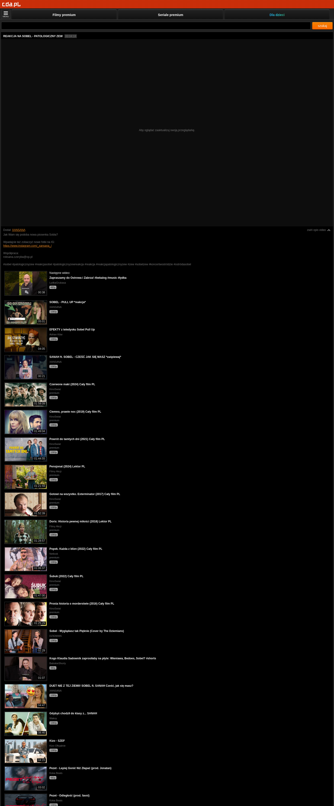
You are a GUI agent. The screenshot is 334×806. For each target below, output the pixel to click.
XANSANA (18, 230)
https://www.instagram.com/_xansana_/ (27, 245)
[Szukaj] (156, 25)
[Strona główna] (11, 4)
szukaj (322, 26)
